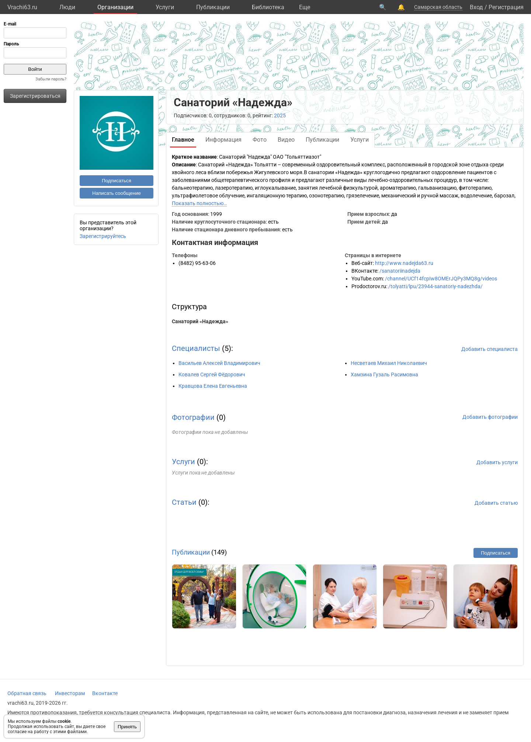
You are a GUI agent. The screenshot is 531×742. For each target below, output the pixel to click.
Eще (304, 7)
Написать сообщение (116, 193)
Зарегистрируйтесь (103, 236)
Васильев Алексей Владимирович (219, 363)
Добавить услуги (497, 462)
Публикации (213, 7)
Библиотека (268, 7)
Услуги (165, 7)
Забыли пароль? (50, 79)
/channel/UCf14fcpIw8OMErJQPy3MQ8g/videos (441, 279)
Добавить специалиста (489, 349)
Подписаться (116, 180)
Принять (127, 726)
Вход (476, 7)
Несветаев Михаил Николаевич (389, 363)
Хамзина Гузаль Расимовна (384, 374)
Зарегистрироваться (35, 96)
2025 (280, 115)
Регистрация (506, 7)
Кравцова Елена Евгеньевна (212, 386)
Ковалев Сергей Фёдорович (211, 374)
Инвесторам (70, 693)
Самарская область (438, 7)
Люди (67, 7)
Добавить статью (496, 503)
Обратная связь (26, 693)
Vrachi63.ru (22, 7)
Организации (115, 7)
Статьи (184, 502)
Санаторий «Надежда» (200, 321)
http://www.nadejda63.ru (404, 263)
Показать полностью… (199, 203)
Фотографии (193, 417)
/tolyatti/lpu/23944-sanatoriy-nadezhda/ (435, 286)
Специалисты (196, 348)
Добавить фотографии (490, 417)
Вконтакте (105, 693)
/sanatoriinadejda (399, 271)
